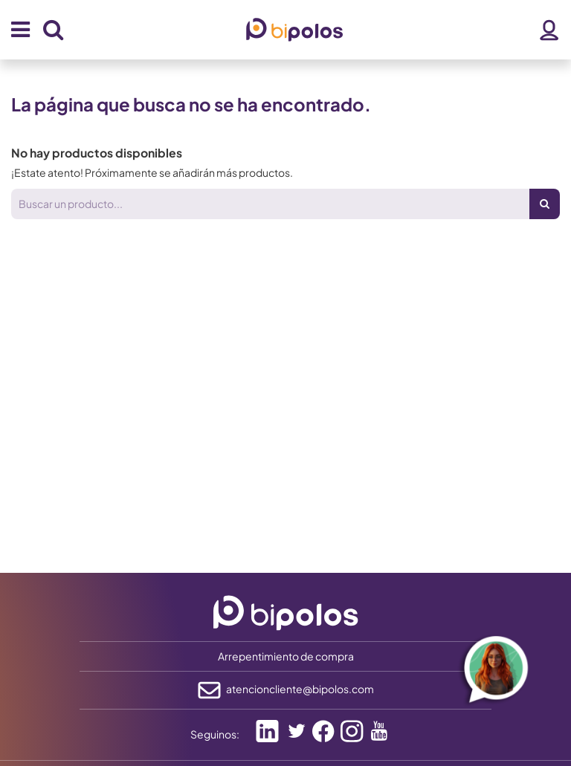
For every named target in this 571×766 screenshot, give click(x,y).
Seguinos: (214, 734)
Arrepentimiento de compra (286, 656)
